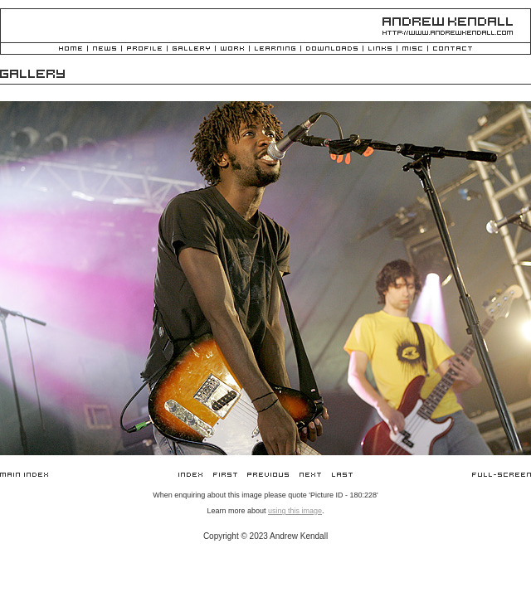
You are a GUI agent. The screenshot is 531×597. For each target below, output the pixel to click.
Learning (275, 49)
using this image (295, 511)
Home (70, 49)
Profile (144, 49)
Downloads (332, 49)
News (104, 49)
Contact (452, 49)
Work (232, 49)
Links (380, 49)
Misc (412, 49)
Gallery (191, 49)
